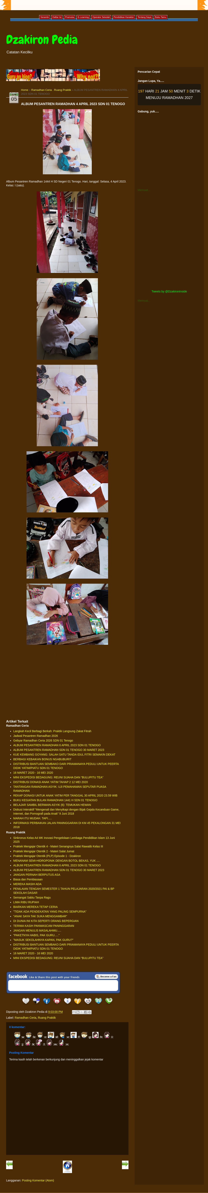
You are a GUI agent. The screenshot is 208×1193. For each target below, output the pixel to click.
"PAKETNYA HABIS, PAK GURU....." (36, 935)
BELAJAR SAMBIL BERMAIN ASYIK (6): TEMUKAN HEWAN (52, 804)
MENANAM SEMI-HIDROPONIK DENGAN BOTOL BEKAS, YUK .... (56, 860)
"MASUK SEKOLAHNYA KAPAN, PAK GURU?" (43, 939)
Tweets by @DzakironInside (169, 291)
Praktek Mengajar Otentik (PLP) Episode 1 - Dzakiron (47, 856)
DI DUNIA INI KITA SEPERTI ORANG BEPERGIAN (46, 921)
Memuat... (144, 190)
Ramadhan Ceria (41, 89)
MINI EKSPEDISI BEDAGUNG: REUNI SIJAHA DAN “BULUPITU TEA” (58, 777)
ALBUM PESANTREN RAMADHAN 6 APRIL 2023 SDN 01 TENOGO (57, 745)
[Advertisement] (67, 686)
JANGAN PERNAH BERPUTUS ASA (36, 874)
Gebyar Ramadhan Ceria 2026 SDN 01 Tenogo (43, 740)
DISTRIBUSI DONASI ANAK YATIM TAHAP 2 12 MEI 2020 (50, 782)
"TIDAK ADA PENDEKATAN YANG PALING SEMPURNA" (49, 911)
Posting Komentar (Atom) (38, 1180)
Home (24, 89)
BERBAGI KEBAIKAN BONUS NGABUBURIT (42, 759)
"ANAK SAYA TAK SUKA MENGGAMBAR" (40, 916)
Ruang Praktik (62, 89)
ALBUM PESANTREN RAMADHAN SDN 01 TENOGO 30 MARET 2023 (58, 749)
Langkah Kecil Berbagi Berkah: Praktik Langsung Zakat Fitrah (52, 731)
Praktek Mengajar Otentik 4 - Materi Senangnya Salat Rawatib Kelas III (58, 846)
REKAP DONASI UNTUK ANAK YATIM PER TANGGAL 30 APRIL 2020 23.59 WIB (65, 795)
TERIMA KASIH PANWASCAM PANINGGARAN (43, 925)
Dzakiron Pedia (42, 39)
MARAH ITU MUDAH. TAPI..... (32, 818)
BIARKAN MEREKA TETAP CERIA (35, 906)
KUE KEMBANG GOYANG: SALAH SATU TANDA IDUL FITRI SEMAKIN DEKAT (64, 754)
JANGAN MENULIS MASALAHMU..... (37, 930)
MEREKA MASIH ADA (27, 884)
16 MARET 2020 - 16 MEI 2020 (33, 772)
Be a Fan (106, 976)
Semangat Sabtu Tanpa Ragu (32, 897)
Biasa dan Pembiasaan (28, 879)
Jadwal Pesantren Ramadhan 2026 (35, 735)
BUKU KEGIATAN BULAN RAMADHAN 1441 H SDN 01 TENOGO (55, 800)
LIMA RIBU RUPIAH (26, 902)
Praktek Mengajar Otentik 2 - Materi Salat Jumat (43, 851)
